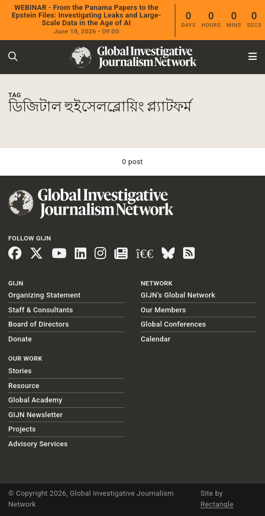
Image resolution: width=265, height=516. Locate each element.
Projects (22, 429)
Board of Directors (38, 324)
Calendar (155, 339)
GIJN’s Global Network (178, 295)
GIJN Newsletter (35, 415)
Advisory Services (38, 444)
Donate (20, 339)
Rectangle (217, 504)
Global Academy (35, 400)
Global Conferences (173, 324)
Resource (24, 386)
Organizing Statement (44, 295)
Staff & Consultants (40, 310)
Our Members (163, 310)
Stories (20, 371)
